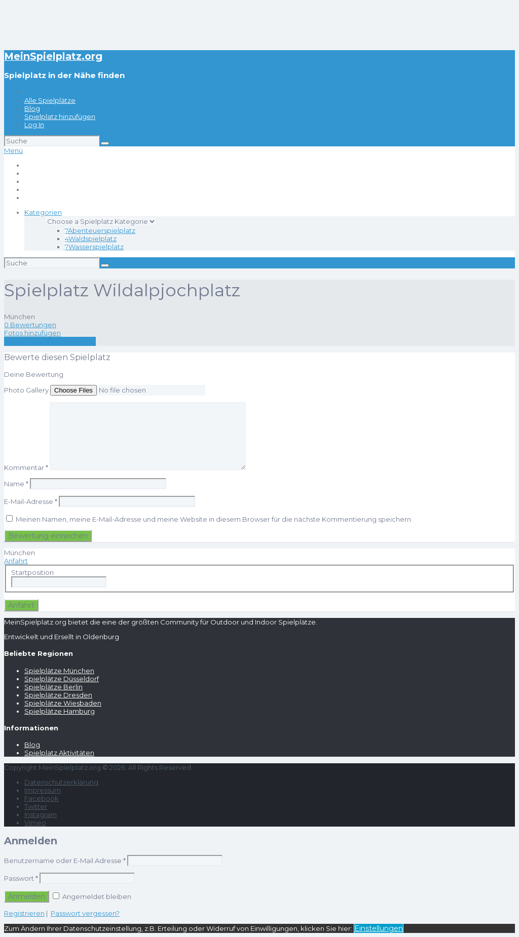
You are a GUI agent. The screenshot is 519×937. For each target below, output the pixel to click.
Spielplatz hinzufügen (59, 116)
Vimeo (35, 822)
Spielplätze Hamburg (59, 711)
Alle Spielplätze (50, 100)
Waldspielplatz (91, 239)
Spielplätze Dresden (58, 695)
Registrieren (24, 913)
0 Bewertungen (30, 325)
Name (16, 484)
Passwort (21, 878)
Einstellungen (378, 928)
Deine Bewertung (33, 374)
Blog (32, 108)
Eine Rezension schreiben (50, 341)
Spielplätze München (59, 671)
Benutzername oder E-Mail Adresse (65, 860)
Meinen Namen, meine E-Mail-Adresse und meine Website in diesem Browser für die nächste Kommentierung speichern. (214, 519)
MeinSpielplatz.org (53, 56)
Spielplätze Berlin (53, 687)
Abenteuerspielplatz (100, 230)
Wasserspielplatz (94, 247)
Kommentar (26, 467)
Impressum (42, 790)
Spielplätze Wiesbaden (62, 703)
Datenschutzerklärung (61, 782)
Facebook (41, 798)
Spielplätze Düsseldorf (61, 679)
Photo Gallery (26, 390)
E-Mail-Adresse (30, 501)
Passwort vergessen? (85, 913)
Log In (34, 125)
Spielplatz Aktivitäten (59, 753)
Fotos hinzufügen (32, 333)
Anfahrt (16, 561)
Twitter (35, 806)
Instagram (40, 814)
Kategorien (43, 212)
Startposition (32, 572)
